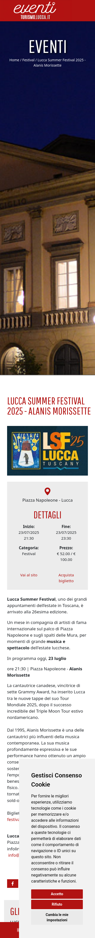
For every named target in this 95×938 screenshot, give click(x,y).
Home (14, 59)
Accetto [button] (57, 894)
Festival (28, 59)
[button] (12, 883)
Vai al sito (28, 577)
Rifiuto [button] (57, 904)
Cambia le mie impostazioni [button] (57, 917)
